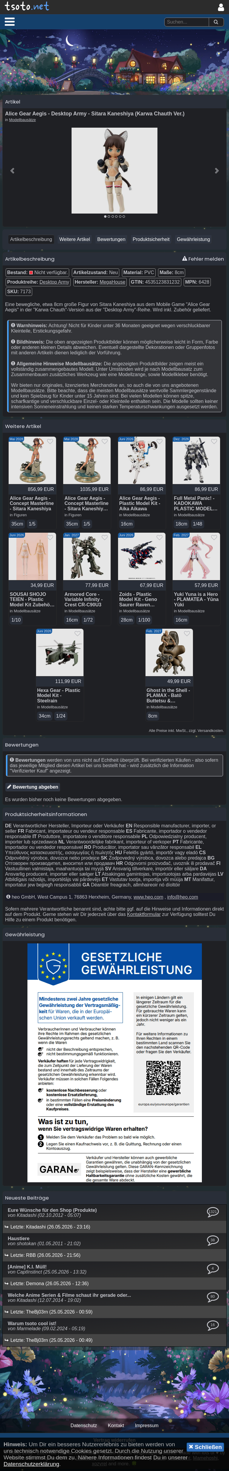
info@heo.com (182, 899)
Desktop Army (54, 283)
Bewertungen (111, 240)
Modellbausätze (22, 121)
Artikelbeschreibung (31, 240)
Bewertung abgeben (32, 789)
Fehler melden (203, 260)
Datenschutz (83, 1427)
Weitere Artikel (74, 240)
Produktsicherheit (151, 240)
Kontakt (116, 1427)
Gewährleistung (193, 240)
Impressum (146, 1427)
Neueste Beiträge (27, 1199)
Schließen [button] (205, 1447)
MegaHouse (112, 283)
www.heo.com (148, 899)
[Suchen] (216, 22)
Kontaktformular (144, 916)
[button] (10, 21)
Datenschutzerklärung (31, 1464)
